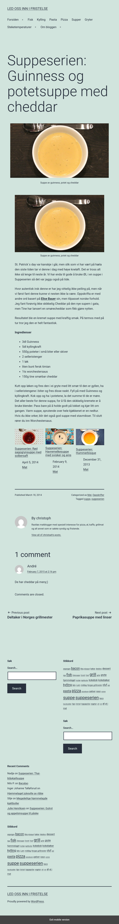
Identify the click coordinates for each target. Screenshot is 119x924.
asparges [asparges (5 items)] (66, 669)
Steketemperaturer (19, 27)
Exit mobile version (59, 919)
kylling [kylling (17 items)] (67, 684)
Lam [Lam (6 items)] (78, 685)
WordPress (37, 901)
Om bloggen (48, 27)
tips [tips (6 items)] (73, 704)
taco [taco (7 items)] (102, 698)
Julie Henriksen (16, 808)
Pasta (53, 19)
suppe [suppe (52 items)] (69, 697)
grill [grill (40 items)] (93, 674)
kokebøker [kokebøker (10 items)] (104, 680)
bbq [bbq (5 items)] (81, 669)
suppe (87, 499)
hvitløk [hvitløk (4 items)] (78, 680)
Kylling (41, 19)
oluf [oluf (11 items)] (105, 684)
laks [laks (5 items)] (74, 685)
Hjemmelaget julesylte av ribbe (25, 793)
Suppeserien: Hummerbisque (90, 441)
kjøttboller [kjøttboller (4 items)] (84, 680)
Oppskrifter (98, 495)
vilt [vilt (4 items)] (98, 704)
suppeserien (97, 499)
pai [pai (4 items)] (109, 685)
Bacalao (23, 783)
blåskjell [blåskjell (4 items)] (87, 669)
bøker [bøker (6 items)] (92, 669)
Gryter (89, 19)
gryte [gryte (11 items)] (104, 674)
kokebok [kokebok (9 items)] (93, 680)
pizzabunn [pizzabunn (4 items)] (85, 691)
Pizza (64, 19)
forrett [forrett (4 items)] (83, 675)
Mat (24, 467)
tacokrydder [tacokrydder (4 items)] (67, 704)
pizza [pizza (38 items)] (76, 690)
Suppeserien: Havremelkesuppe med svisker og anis (59, 442)
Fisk (30, 19)
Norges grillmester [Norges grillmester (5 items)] (94, 685)
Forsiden (13, 19)
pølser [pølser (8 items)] (92, 691)
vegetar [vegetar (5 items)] (94, 704)
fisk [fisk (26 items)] (69, 675)
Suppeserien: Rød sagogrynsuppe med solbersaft (29, 442)
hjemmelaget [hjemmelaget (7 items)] (69, 680)
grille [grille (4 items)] (98, 675)
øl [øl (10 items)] (104, 703)
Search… (12, 667)
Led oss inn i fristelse (27, 9)
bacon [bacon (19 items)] (75, 668)
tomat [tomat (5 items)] (78, 704)
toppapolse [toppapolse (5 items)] (85, 704)
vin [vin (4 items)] (101, 704)
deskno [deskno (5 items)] (99, 669)
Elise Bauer (48, 298)
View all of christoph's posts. (46, 535)
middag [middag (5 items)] (84, 685)
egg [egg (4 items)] (64, 675)
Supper (76, 19)
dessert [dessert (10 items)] (106, 668)
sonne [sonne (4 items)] (103, 691)
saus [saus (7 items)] (98, 691)
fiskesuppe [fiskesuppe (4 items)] (76, 675)
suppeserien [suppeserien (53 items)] (87, 697)
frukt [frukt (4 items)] (87, 675)
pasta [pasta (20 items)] (67, 691)
